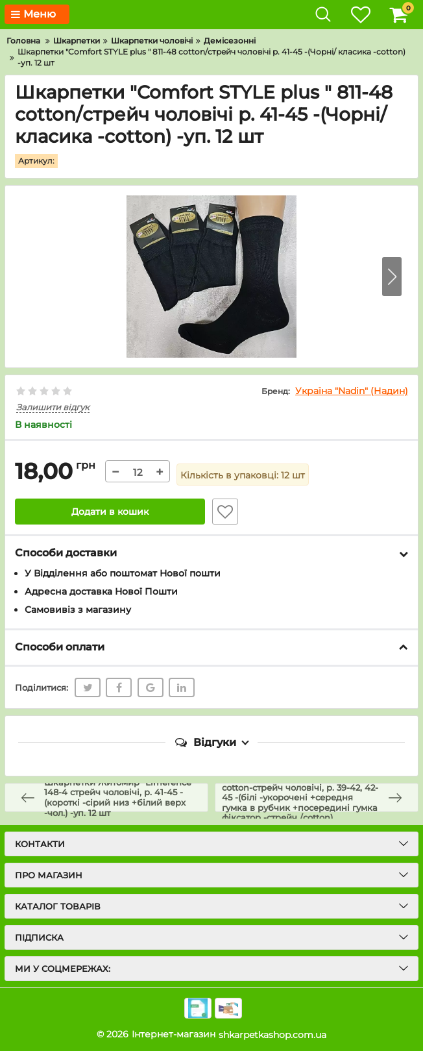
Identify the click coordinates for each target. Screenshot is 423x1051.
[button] (392, 276)
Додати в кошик (110, 512)
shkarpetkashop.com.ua (272, 1035)
